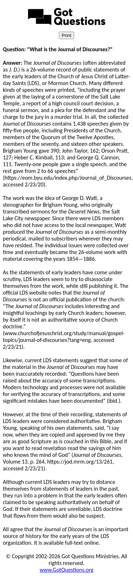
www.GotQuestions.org (67, 569)
